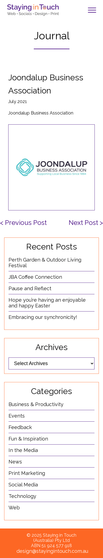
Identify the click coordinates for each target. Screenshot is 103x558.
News (15, 462)
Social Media (23, 484)
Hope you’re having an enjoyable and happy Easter (47, 303)
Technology (22, 496)
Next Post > (86, 223)
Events (17, 416)
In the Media (23, 450)
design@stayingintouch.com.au (52, 551)
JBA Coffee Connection (35, 277)
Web (14, 507)
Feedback (20, 427)
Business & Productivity (36, 404)
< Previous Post (23, 223)
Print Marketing (27, 473)
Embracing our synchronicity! (43, 317)
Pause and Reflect (30, 288)
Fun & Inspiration (28, 439)
